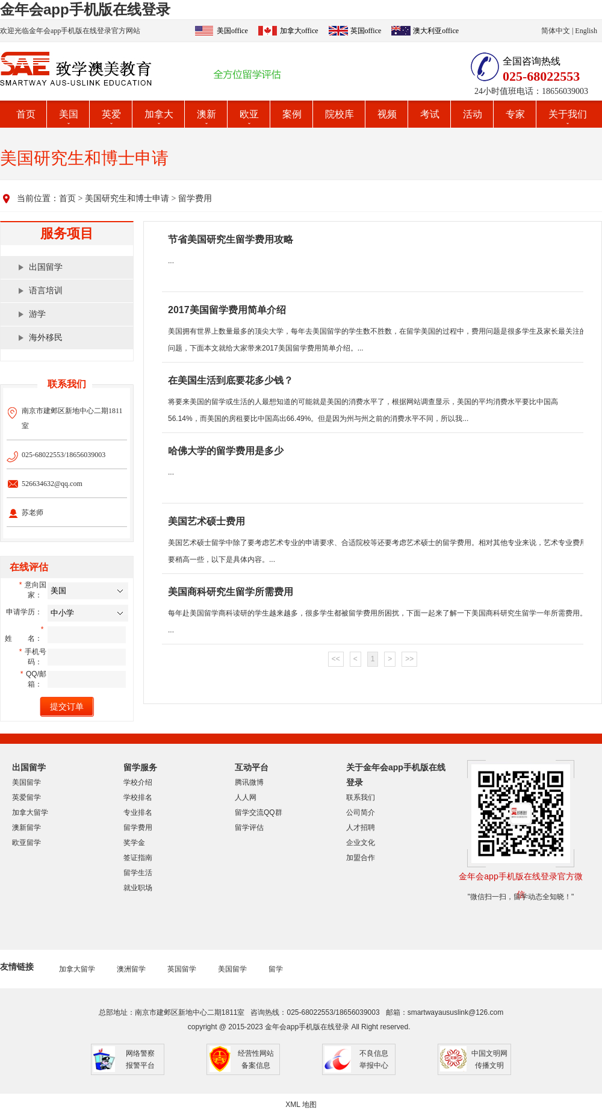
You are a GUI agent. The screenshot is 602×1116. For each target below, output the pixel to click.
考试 (429, 114)
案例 (292, 114)
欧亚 (249, 114)
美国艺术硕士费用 (206, 521)
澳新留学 (26, 827)
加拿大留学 (30, 812)
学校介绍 (137, 782)
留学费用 (195, 198)
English (586, 30)
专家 (515, 114)
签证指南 (137, 857)
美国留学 (26, 782)
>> (409, 659)
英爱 (111, 114)
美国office (232, 30)
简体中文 (555, 30)
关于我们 (567, 114)
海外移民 (46, 337)
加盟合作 (360, 857)
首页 (26, 114)
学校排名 (137, 797)
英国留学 (181, 969)
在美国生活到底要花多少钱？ (230, 380)
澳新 (206, 114)
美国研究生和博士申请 (127, 198)
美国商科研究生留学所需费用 (230, 592)
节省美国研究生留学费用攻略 (230, 239)
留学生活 (137, 872)
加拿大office (299, 30)
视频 (387, 114)
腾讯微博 (249, 782)
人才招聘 (360, 827)
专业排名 (137, 812)
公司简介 (360, 812)
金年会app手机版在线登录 (85, 9)
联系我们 (360, 797)
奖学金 (134, 842)
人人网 (245, 797)
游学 (37, 314)
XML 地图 (301, 1104)
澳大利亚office (436, 30)
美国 (68, 114)
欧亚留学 (26, 842)
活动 (472, 114)
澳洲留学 (131, 969)
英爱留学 (26, 797)
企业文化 (360, 842)
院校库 (339, 114)
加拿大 (158, 114)
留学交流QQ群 (258, 812)
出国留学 (46, 267)
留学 (275, 969)
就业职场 (137, 888)
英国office (366, 30)
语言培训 (46, 290)
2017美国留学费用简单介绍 (227, 310)
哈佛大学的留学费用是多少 (226, 451)
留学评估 (249, 827)
